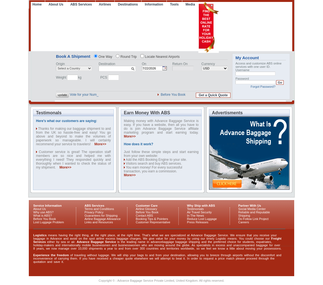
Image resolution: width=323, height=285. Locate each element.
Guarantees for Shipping (100, 215)
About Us (55, 4)
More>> (100, 144)
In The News (195, 215)
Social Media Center (252, 209)
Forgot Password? (263, 86)
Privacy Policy (93, 212)
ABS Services (81, 4)
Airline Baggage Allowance (102, 219)
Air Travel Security (199, 212)
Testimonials (195, 209)
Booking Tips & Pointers (152, 219)
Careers (243, 222)
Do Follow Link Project (253, 219)
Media (190, 4)
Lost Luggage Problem (48, 222)
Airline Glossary (146, 209)
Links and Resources (98, 222)
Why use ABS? (43, 212)
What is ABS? (42, 215)
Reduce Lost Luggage (202, 219)
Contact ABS (144, 215)
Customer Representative (153, 222)
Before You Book (173, 95)
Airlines (105, 4)
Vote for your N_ (82, 95)
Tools (174, 4)
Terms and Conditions (99, 209)
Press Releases (197, 222)
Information (154, 4)
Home (37, 4)
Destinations (128, 4)
